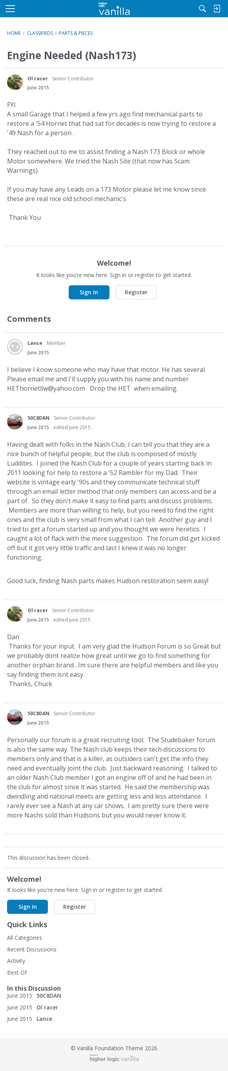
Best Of (17, 972)
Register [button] (136, 292)
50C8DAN (38, 418)
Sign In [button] (89, 292)
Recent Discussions (32, 949)
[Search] (202, 8)
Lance (34, 343)
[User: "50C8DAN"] (15, 421)
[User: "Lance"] (15, 347)
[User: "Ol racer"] (15, 82)
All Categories (24, 937)
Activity (16, 960)
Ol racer (37, 78)
